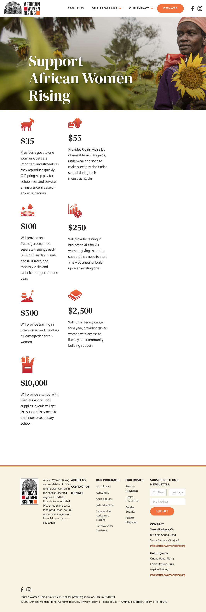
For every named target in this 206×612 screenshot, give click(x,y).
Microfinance (103, 486)
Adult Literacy (104, 499)
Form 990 (161, 601)
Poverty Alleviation (132, 488)
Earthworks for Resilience (104, 528)
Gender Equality (130, 509)
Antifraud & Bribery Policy (137, 601)
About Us (75, 8)
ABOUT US (78, 480)
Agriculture (102, 493)
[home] (22, 8)
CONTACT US (80, 487)
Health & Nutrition (132, 499)
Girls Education (105, 505)
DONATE (77, 493)
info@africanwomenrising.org (167, 545)
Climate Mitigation (131, 520)
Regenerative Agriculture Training (103, 515)
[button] (106, 8)
